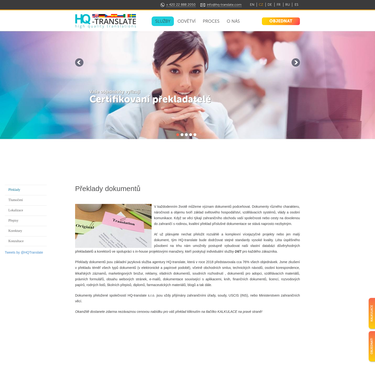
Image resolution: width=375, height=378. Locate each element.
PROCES (211, 21)
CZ (261, 5)
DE (270, 5)
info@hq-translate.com (224, 5)
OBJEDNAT (280, 21)
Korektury (15, 231)
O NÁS (233, 21)
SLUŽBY (162, 21)
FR (279, 5)
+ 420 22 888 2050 (181, 5)
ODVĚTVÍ (186, 21)
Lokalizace (15, 210)
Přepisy (13, 220)
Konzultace (16, 241)
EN (252, 5)
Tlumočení (15, 200)
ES (296, 5)
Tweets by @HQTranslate (24, 252)
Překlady (14, 190)
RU (287, 5)
